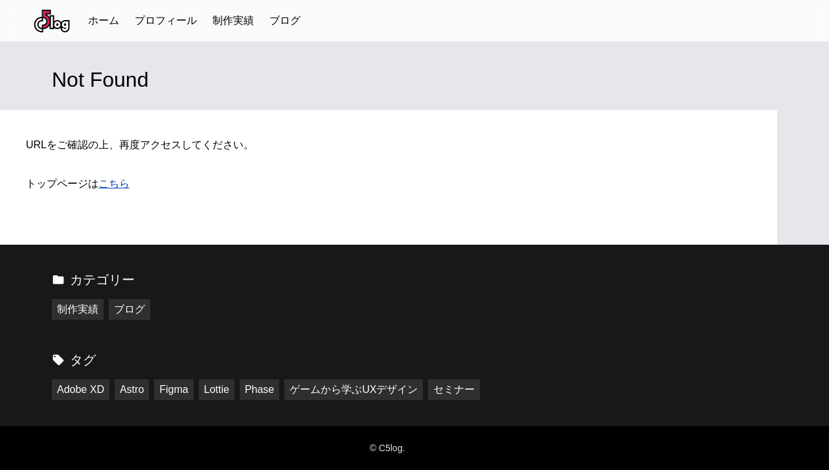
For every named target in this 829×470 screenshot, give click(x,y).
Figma (173, 389)
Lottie (216, 389)
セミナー (454, 389)
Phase (259, 389)
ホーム (103, 20)
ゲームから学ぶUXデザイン (354, 389)
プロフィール (166, 20)
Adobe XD (80, 389)
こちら (114, 183)
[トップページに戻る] (52, 21)
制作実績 (233, 20)
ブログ (285, 20)
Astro (132, 389)
